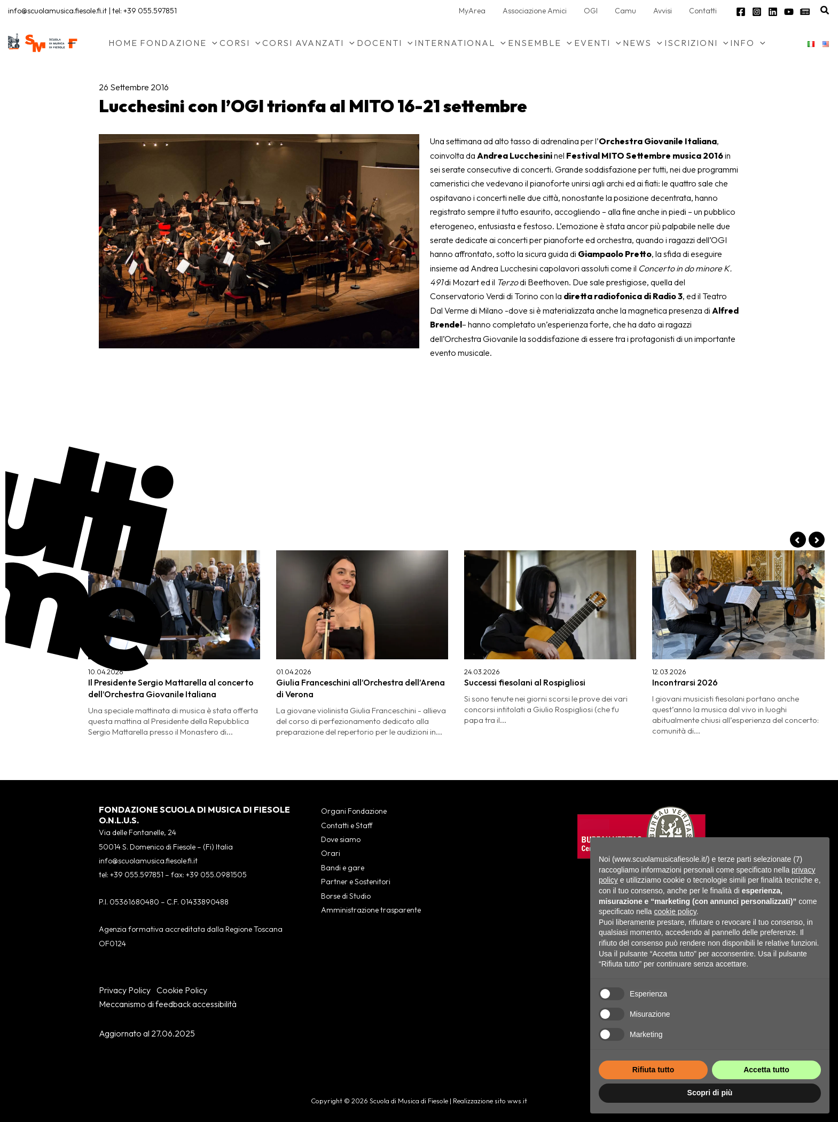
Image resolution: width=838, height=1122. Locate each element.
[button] (825, 11)
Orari (330, 853)
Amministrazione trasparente (371, 910)
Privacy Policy (125, 990)
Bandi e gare (342, 867)
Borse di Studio (346, 896)
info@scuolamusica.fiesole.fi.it (57, 10)
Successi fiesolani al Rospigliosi (524, 682)
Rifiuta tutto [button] (653, 1069)
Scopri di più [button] (710, 1092)
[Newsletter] (805, 12)
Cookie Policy (181, 990)
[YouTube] (789, 12)
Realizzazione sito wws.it (490, 1100)
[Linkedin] (773, 12)
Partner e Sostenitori (355, 881)
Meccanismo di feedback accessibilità (168, 1004)
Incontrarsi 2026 (685, 682)
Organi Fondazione (354, 811)
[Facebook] (741, 12)
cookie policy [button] (675, 911)
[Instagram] (757, 12)
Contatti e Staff (346, 825)
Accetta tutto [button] (766, 1069)
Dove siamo (341, 839)
